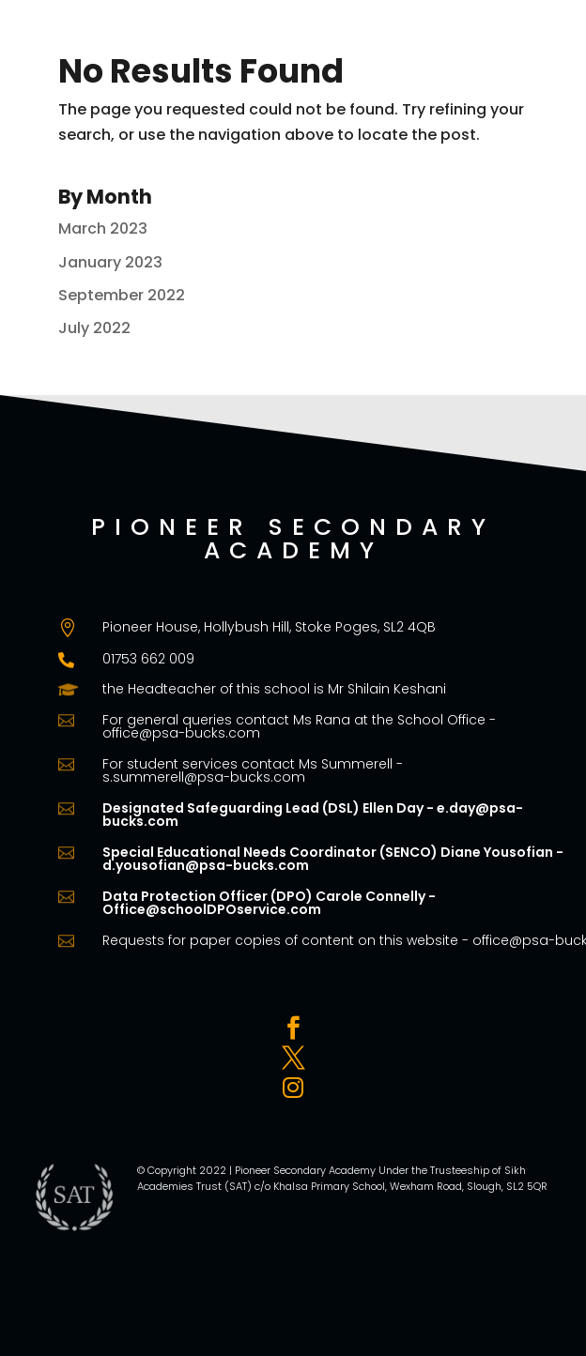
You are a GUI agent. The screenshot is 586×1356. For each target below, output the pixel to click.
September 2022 (121, 295)
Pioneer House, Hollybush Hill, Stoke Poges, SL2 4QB (269, 626)
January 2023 (110, 262)
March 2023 (102, 228)
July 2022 (94, 328)
